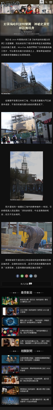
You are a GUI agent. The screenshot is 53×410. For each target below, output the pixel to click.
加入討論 (26, 283)
